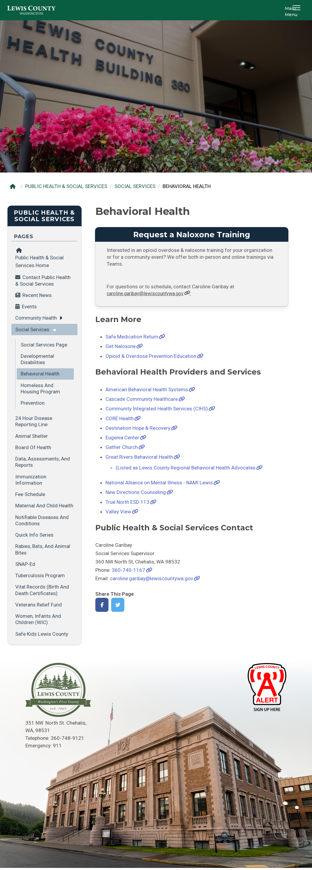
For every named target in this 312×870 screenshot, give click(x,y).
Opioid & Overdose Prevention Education (150, 356)
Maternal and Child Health (44, 506)
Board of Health (33, 447)
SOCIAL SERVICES (134, 186)
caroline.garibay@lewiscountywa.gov (151, 578)
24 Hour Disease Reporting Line (33, 421)
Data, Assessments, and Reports (42, 462)
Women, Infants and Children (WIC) (38, 619)
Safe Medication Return (131, 337)
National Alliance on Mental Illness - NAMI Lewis (159, 483)
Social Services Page (44, 345)
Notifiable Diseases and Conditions (42, 520)
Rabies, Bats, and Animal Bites (42, 549)
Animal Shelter (31, 436)
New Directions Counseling (135, 492)
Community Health (36, 318)
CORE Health (119, 418)
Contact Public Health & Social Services (43, 280)
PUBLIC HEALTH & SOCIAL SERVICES (66, 186)
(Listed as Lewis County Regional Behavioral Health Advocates (186, 468)
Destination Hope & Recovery (137, 428)
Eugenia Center (122, 438)
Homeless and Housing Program (40, 388)
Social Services (32, 329)
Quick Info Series (34, 535)
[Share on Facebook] (102, 605)
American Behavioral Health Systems (146, 389)
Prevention (33, 403)
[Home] (14, 186)
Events (29, 306)
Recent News (37, 295)
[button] (297, 10)
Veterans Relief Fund (38, 605)
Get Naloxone (120, 346)
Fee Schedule (30, 494)
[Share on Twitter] (118, 605)
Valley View (118, 512)
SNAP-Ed (25, 564)
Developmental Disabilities (37, 359)
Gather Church (121, 447)
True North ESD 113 (127, 502)
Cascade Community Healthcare (141, 399)
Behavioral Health (40, 374)
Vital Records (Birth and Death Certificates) (42, 590)
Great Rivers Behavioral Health (139, 457)
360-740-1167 (128, 570)
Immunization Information (30, 480)
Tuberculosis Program (40, 575)
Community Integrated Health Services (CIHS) (156, 409)
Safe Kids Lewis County (41, 634)
